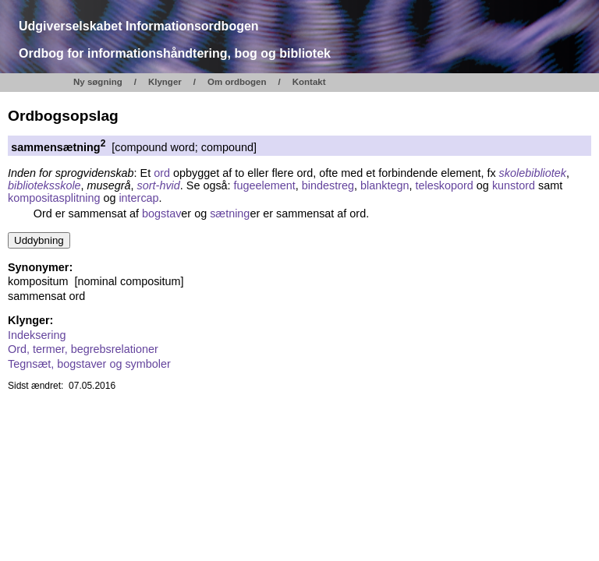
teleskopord (444, 185)
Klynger (165, 81)
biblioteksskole (44, 185)
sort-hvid (158, 185)
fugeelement (265, 185)
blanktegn (384, 185)
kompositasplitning (54, 198)
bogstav (161, 213)
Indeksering (37, 335)
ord (162, 173)
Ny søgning (97, 81)
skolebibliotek (532, 173)
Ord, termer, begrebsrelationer (83, 349)
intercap (138, 198)
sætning (230, 213)
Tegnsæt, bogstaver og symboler (89, 364)
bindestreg (328, 185)
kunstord (513, 185)
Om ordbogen (237, 81)
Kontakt (309, 81)
